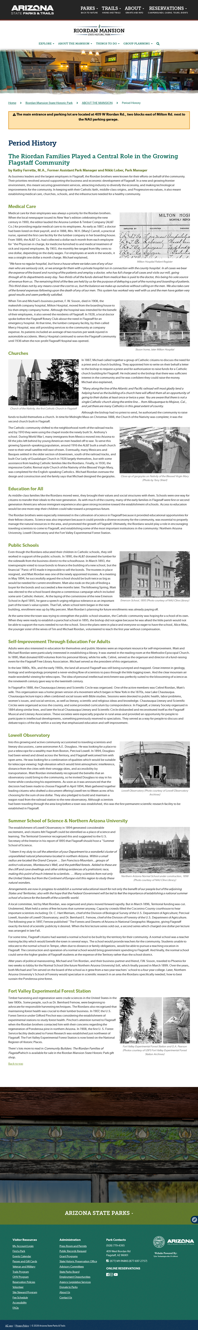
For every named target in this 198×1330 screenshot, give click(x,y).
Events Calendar (22, 1256)
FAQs (16, 1307)
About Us (64, 1292)
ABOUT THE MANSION (75, 43)
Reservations (168, 11)
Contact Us (65, 1297)
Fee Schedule (20, 1297)
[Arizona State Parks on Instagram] (111, 1274)
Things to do (108, 43)
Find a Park (19, 1251)
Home (12, 102)
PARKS (89, 11)
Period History (32, 143)
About (134, 11)
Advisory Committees (71, 1266)
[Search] (158, 44)
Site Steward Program (25, 1292)
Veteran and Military (24, 1266)
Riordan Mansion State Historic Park (49, 102)
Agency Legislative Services (75, 1282)
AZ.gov (9, 1325)
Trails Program (21, 1271)
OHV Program (21, 1276)
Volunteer (18, 1287)
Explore (46, 43)
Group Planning (138, 43)
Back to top (15, 1063)
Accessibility (20, 1302)
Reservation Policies (24, 1282)
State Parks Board (69, 1271)
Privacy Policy (22, 1325)
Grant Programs (68, 1256)
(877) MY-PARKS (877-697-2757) (126, 1260)
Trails (111, 11)
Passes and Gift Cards (25, 1261)
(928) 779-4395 (115, 1245)
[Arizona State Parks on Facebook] (107, 1274)
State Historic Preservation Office (78, 1261)
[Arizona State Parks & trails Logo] (32, 10)
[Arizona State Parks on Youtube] (116, 1274)
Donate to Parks (68, 1287)
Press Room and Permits (73, 1246)
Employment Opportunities (74, 1276)
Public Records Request (72, 1251)
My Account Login (23, 1246)
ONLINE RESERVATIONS (123, 1268)
